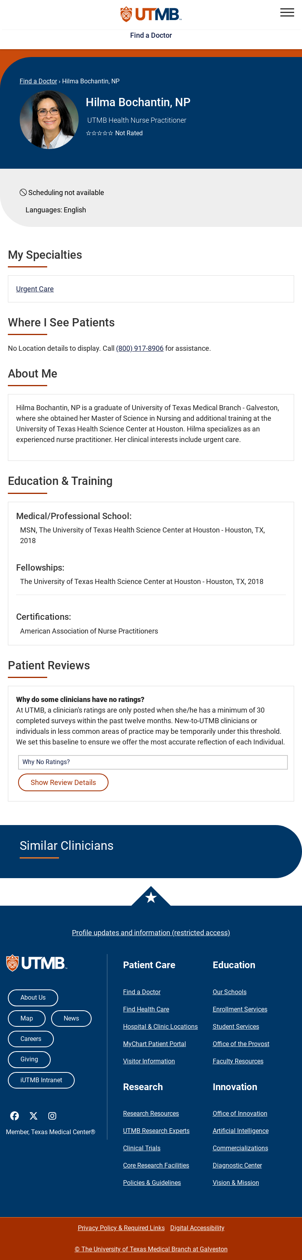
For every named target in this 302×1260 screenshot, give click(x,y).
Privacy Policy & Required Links (121, 1228)
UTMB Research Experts (156, 1131)
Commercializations (240, 1148)
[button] (287, 12)
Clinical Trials (141, 1148)
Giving (29, 1059)
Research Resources (151, 1113)
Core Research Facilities (156, 1165)
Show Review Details (63, 782)
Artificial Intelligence (241, 1131)
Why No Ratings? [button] (46, 762)
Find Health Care (146, 1009)
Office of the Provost (241, 1044)
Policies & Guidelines (152, 1182)
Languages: (44, 210)
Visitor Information (149, 1061)
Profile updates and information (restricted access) (151, 932)
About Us (33, 997)
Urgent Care (35, 289)
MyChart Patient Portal (154, 1044)
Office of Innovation (240, 1113)
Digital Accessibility (197, 1228)
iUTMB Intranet (41, 1080)
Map (26, 1018)
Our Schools (230, 992)
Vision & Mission (236, 1182)
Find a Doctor (151, 35)
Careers (30, 1039)
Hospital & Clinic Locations (160, 1026)
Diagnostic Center (237, 1165)
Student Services (236, 1026)
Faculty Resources (238, 1061)
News (71, 1018)
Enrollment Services (240, 1009)
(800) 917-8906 (140, 348)
